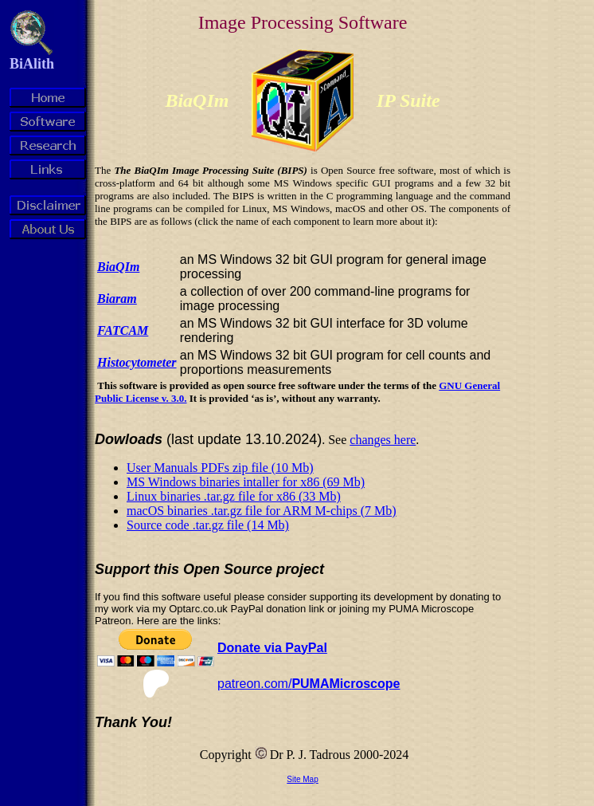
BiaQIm (118, 266)
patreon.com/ (308, 683)
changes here (383, 439)
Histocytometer (137, 362)
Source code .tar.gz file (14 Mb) (208, 525)
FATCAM (122, 330)
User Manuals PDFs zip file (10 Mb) (220, 467)
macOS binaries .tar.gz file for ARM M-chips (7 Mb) (262, 510)
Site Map (302, 779)
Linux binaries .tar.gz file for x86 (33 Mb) (234, 496)
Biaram (117, 298)
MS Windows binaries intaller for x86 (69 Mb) (246, 482)
